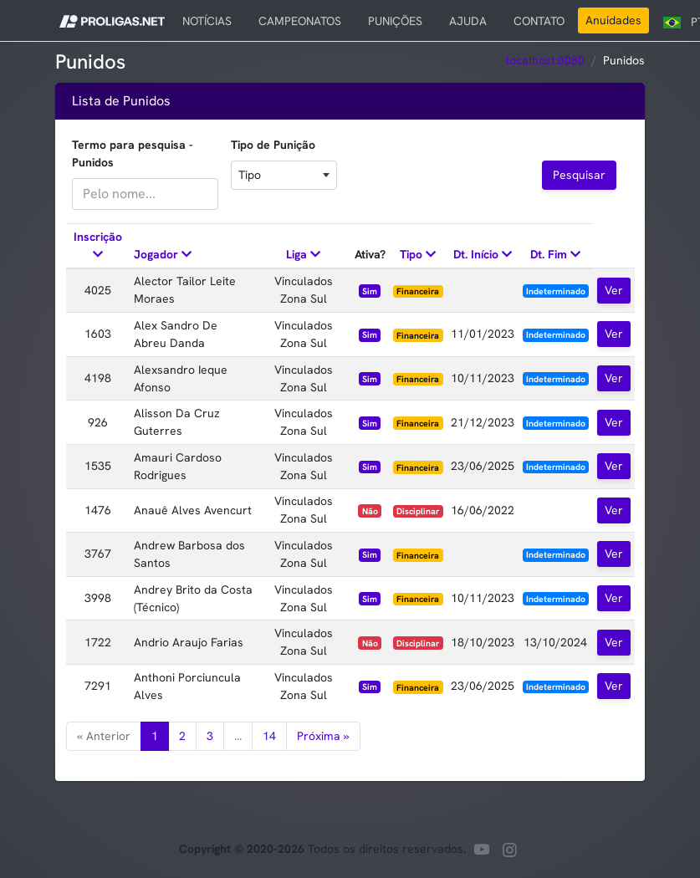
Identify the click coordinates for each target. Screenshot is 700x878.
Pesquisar (579, 174)
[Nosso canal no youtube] (482, 852)
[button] (112, 20)
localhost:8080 (545, 60)
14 (269, 735)
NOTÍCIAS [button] (207, 20)
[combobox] (284, 175)
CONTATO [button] (539, 20)
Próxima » (323, 735)
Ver (614, 290)
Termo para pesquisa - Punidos (132, 153)
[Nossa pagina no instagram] (509, 852)
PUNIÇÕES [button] (395, 20)
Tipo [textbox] (249, 174)
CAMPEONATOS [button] (299, 20)
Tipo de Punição (273, 144)
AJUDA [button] (468, 20)
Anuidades (613, 20)
